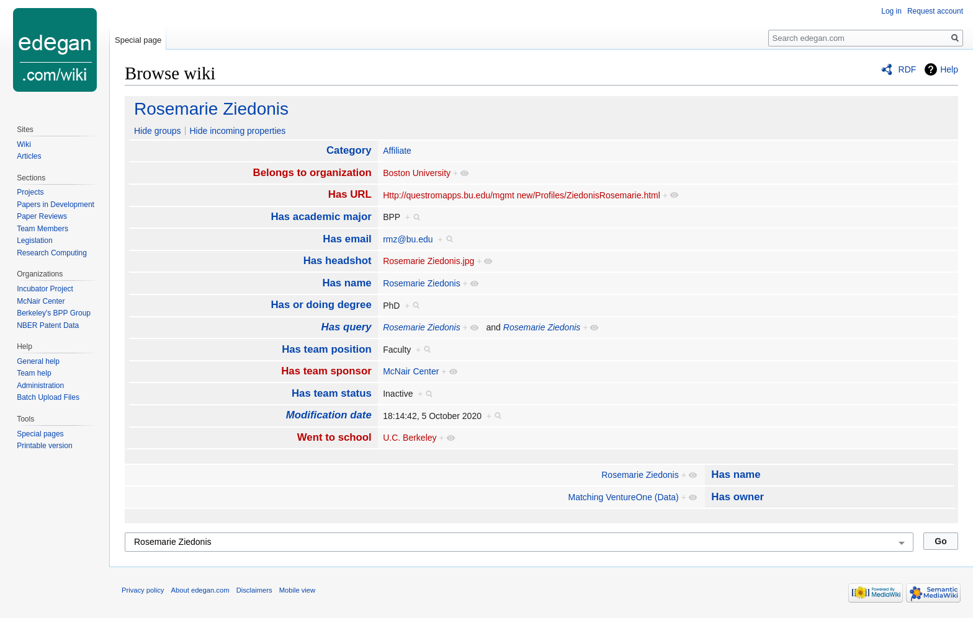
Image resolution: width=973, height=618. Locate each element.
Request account (935, 11)
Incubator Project (45, 289)
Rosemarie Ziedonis (211, 108)
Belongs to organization (312, 173)
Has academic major (321, 217)
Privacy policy (143, 590)
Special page (138, 40)
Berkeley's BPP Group (54, 313)
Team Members (42, 228)
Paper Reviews (42, 216)
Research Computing (52, 253)
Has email (347, 239)
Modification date (329, 415)
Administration (40, 385)
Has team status (332, 393)
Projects (30, 192)
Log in (891, 11)
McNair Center (411, 371)
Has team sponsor (326, 371)
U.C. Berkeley (409, 438)
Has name (346, 283)
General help (38, 361)
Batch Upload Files (48, 397)
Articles (29, 156)
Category (349, 150)
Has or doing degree (321, 305)
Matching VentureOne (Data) (623, 497)
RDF (908, 69)
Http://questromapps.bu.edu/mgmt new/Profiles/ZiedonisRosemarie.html (521, 195)
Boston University (417, 173)
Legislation (34, 240)
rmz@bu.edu (408, 239)
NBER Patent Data (48, 325)
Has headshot (337, 261)
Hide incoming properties (237, 131)
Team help (34, 373)
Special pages (40, 434)
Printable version (44, 445)
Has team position (327, 349)
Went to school (334, 437)
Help (949, 69)
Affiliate (397, 151)
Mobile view (297, 590)
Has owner (737, 497)
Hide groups (157, 131)
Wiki (24, 144)
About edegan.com (200, 590)
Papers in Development (55, 204)
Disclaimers (254, 590)
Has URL (350, 194)
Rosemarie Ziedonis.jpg (428, 261)
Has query (346, 327)
